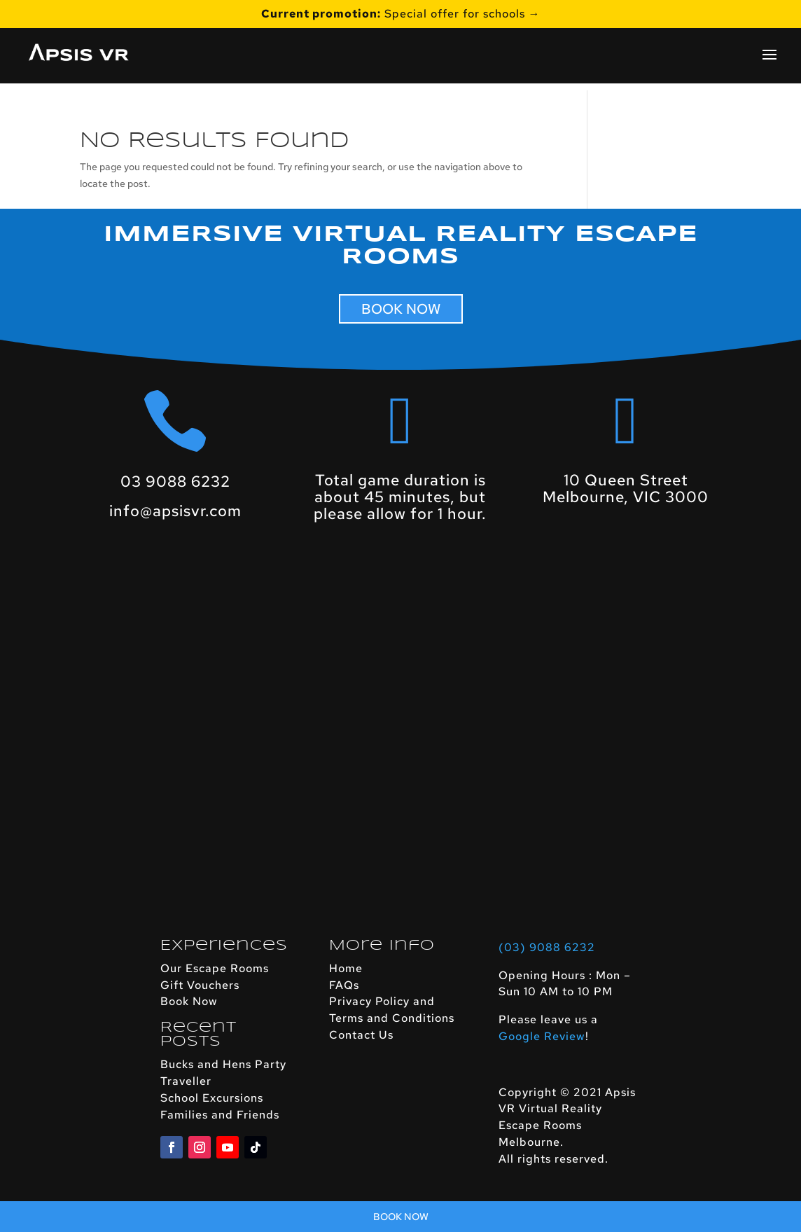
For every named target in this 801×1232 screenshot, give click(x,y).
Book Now (189, 1001)
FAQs (344, 985)
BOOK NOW (400, 309)
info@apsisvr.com (175, 511)
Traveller (185, 1081)
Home (346, 968)
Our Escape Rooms (214, 968)
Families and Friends (219, 1114)
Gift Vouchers (199, 985)
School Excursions (211, 1098)
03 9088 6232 (175, 481)
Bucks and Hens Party (223, 1064)
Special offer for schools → (401, 14)
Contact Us (361, 1034)
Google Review (542, 1036)
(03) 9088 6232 (547, 947)
